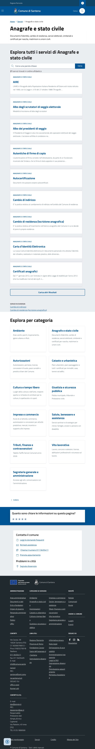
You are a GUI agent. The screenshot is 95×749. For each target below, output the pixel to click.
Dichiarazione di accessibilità (57, 649)
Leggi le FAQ (54, 660)
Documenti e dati (16, 601)
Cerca (80, 65)
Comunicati (72, 601)
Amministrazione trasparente (57, 656)
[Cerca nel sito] (81, 11)
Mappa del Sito (72, 739)
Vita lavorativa (54, 616)
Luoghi (70, 620)
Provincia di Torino (36, 644)
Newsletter (72, 643)
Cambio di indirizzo (18, 306)
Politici (12, 620)
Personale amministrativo (18, 614)
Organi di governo (17, 609)
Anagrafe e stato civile (22, 77)
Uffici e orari (14, 684)
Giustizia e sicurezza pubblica (38, 625)
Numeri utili (14, 688)
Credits (53, 739)
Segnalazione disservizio (38, 660)
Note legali (53, 644)
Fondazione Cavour (37, 647)
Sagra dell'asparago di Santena (38, 653)
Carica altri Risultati (47, 292)
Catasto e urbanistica (38, 612)
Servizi (20, 21)
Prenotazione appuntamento (57, 670)
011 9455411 (15, 654)
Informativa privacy (56, 640)
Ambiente (33, 597)
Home (12, 21)
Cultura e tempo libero (38, 618)
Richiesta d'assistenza (57, 676)
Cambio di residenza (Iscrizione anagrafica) (28, 310)
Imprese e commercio (57, 597)
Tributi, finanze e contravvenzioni (57, 611)
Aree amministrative (18, 597)
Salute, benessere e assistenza (57, 603)
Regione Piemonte (16, 3)
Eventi (70, 624)
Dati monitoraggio (17, 739)
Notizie (71, 597)
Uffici (12, 623)
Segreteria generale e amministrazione (57, 622)
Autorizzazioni (35, 609)
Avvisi (70, 605)
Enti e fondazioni (16, 605)
